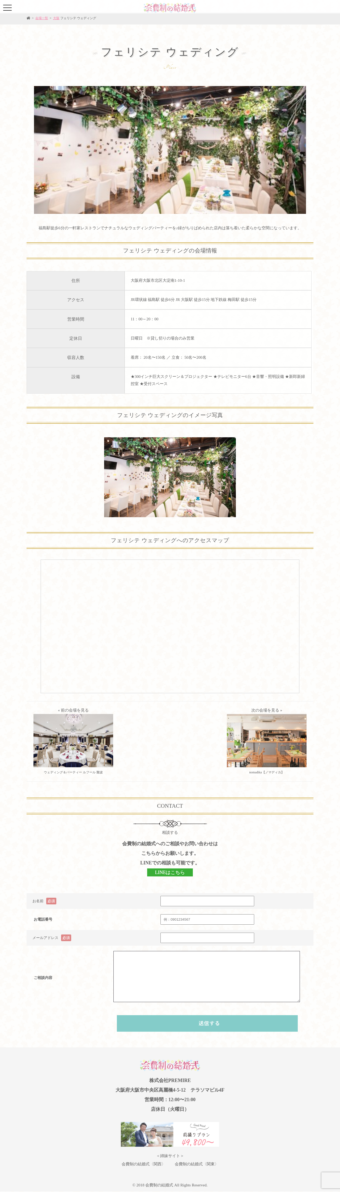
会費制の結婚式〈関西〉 (143, 1164)
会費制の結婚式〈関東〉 (197, 1164)
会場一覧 (41, 18)
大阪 (56, 18)
